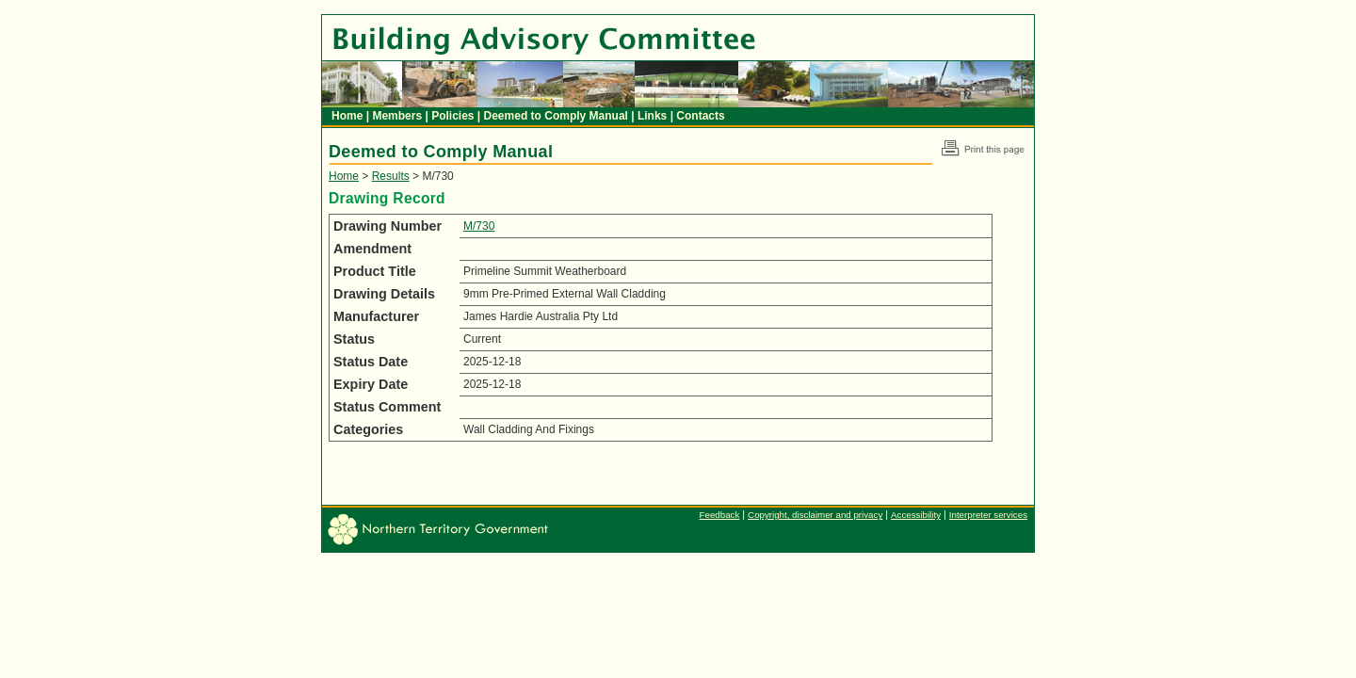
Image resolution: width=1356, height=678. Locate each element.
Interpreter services (988, 514)
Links (654, 115)
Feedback (720, 514)
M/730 (478, 226)
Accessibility (916, 514)
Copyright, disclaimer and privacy (815, 514)
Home (348, 115)
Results (391, 176)
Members (398, 115)
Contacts (700, 115)
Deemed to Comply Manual (558, 115)
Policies (454, 115)
